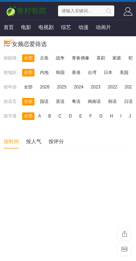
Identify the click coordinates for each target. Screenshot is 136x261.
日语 (128, 101)
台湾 (92, 72)
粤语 (76, 101)
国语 (44, 101)
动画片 (103, 27)
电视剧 (46, 27)
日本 (108, 72)
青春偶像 (80, 58)
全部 (28, 58)
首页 (9, 27)
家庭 (116, 58)
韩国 (60, 72)
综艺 (66, 27)
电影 (26, 27)
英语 (60, 101)
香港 (76, 72)
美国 (124, 72)
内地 (44, 72)
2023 (95, 87)
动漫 (83, 27)
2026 (45, 87)
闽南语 (94, 101)
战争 (60, 58)
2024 (78, 87)
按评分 (56, 141)
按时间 (11, 141)
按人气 (33, 141)
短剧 (9, 42)
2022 (113, 87)
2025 (62, 87)
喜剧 (100, 58)
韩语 (112, 101)
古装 (44, 58)
